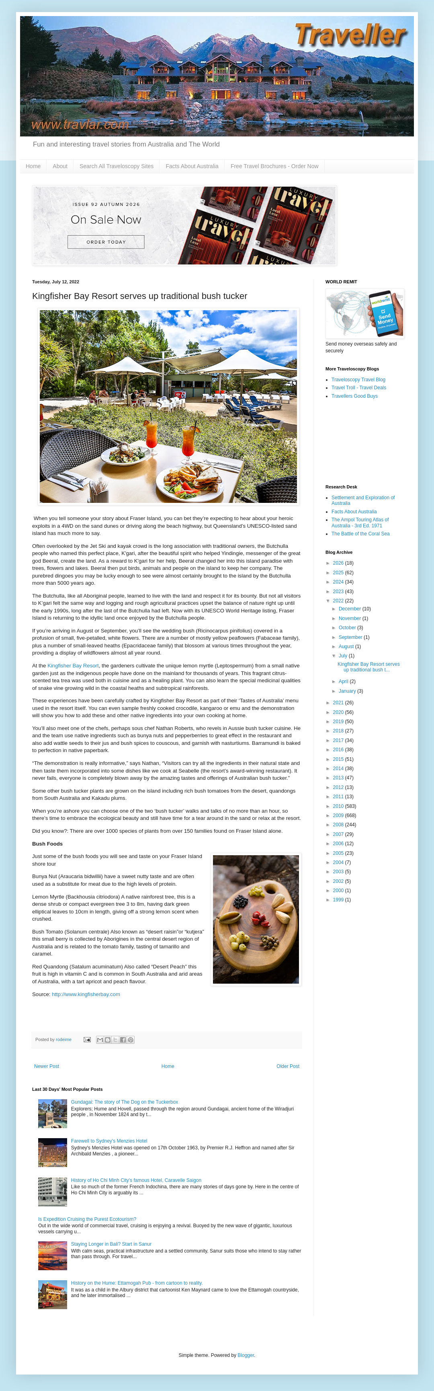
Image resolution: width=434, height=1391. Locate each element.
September (351, 637)
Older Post (287, 1066)
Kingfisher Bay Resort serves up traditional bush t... (369, 667)
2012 (339, 787)
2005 (339, 853)
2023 (339, 591)
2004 (339, 862)
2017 (339, 740)
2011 (339, 796)
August (347, 646)
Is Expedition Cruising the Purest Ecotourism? (87, 1219)
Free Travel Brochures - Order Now (275, 166)
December (350, 609)
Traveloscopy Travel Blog (358, 379)
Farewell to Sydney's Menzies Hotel (109, 1141)
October (348, 627)
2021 (339, 703)
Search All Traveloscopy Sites (117, 166)
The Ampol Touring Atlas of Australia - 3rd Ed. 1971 (360, 522)
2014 (339, 768)
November (350, 618)
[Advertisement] (364, 442)
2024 (339, 582)
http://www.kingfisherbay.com (86, 994)
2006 (339, 843)
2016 (339, 749)
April (344, 681)
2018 (339, 731)
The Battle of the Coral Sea (361, 534)
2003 (339, 871)
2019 (339, 721)
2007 (339, 834)
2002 (339, 881)
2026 (339, 563)
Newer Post (46, 1066)
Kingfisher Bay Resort (73, 666)
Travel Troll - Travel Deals (359, 387)
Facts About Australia (192, 166)
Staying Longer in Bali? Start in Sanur (111, 1244)
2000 (339, 890)
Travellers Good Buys (355, 396)
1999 (339, 900)
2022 (339, 601)
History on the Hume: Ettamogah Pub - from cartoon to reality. (137, 1283)
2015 (339, 759)
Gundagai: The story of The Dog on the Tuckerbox (124, 1102)
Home (33, 166)
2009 (339, 815)
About (60, 166)
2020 (339, 712)
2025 (339, 573)
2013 (339, 778)
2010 (339, 806)
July (344, 656)
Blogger (245, 1355)
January (348, 691)
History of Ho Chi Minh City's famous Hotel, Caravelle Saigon (136, 1180)
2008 (339, 825)
